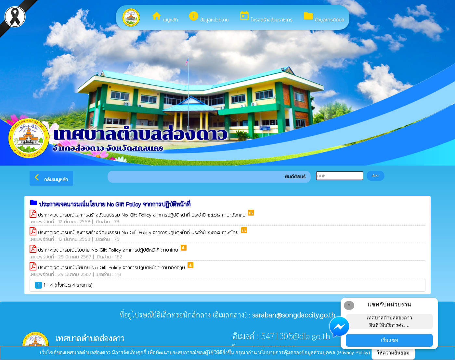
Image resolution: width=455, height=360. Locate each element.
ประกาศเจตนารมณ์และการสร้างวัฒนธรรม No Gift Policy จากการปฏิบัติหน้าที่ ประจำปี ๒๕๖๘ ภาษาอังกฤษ (142, 215)
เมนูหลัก (164, 16)
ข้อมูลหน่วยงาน (208, 16)
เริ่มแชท (389, 340)
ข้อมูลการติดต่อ (323, 16)
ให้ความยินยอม (393, 352)
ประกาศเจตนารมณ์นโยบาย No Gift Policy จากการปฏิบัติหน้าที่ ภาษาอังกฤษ (112, 267)
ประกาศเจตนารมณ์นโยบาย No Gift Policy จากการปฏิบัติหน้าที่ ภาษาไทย (109, 250)
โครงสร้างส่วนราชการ (265, 16)
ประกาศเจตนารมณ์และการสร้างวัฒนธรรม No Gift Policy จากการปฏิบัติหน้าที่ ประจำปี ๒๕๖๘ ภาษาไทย (139, 232)
